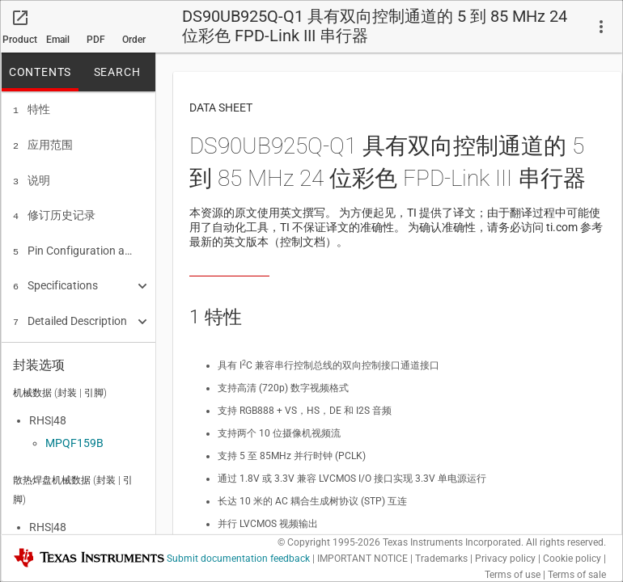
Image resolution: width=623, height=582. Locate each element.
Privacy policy (505, 558)
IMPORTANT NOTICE (362, 558)
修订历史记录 (54, 210)
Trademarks (441, 558)
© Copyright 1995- (329, 542)
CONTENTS (40, 71)
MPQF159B (74, 438)
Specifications (55, 277)
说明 (31, 177)
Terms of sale (577, 574)
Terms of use (512, 574)
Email (58, 39)
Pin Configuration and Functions (73, 244)
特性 (31, 109)
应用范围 (43, 143)
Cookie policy (572, 558)
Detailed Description (70, 311)
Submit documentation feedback (238, 558)
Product (19, 39)
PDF (96, 39)
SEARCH (117, 71)
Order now (134, 43)
